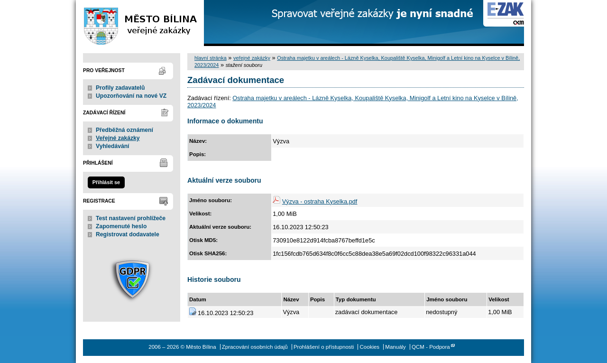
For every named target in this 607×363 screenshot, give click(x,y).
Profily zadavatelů (120, 87)
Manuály (395, 347)
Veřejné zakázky (118, 138)
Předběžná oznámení (124, 130)
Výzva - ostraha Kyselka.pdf (320, 201)
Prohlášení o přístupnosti (324, 347)
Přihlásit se (106, 182)
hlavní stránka (210, 58)
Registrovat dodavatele (127, 234)
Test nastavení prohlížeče (131, 218)
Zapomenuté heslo (121, 226)
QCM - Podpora (431, 347)
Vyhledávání (112, 146)
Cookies (370, 347)
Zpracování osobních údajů (255, 347)
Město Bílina (140, 23)
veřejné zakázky (251, 58)
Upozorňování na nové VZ (131, 96)
